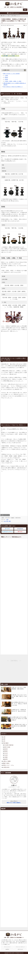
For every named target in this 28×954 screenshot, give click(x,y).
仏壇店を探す (6, 767)
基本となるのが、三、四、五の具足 (11, 73)
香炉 (10, 521)
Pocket (20, 531)
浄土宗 (6, 753)
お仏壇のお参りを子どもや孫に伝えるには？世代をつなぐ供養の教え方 (19, 718)
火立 (5, 521)
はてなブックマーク (8, 531)
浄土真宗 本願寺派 (8, 745)
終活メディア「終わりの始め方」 (14, 802)
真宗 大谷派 (7, 747)
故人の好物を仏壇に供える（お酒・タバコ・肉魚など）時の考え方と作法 (19, 704)
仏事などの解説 (7, 761)
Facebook (20, 528)
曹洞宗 (6, 751)
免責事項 (7, 949)
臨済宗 (6, 759)
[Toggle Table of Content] (14, 70)
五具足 (6, 79)
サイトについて (7, 946)
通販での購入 (6, 763)
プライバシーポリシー (20, 946)
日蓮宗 (6, 757)
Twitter (8, 528)
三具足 (6, 75)
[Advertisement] (14, 344)
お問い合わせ (20, 949)
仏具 (26, 25)
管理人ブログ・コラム (8, 765)
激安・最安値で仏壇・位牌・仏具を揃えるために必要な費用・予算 (19, 726)
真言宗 (6, 749)
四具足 (6, 77)
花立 (7, 521)
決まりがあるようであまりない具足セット (13, 86)
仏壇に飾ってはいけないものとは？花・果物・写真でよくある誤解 (19, 696)
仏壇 (4, 737)
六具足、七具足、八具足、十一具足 (13, 81)
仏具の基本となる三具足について (11, 55)
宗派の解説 (5, 743)
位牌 (4, 739)
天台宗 (6, 755)
